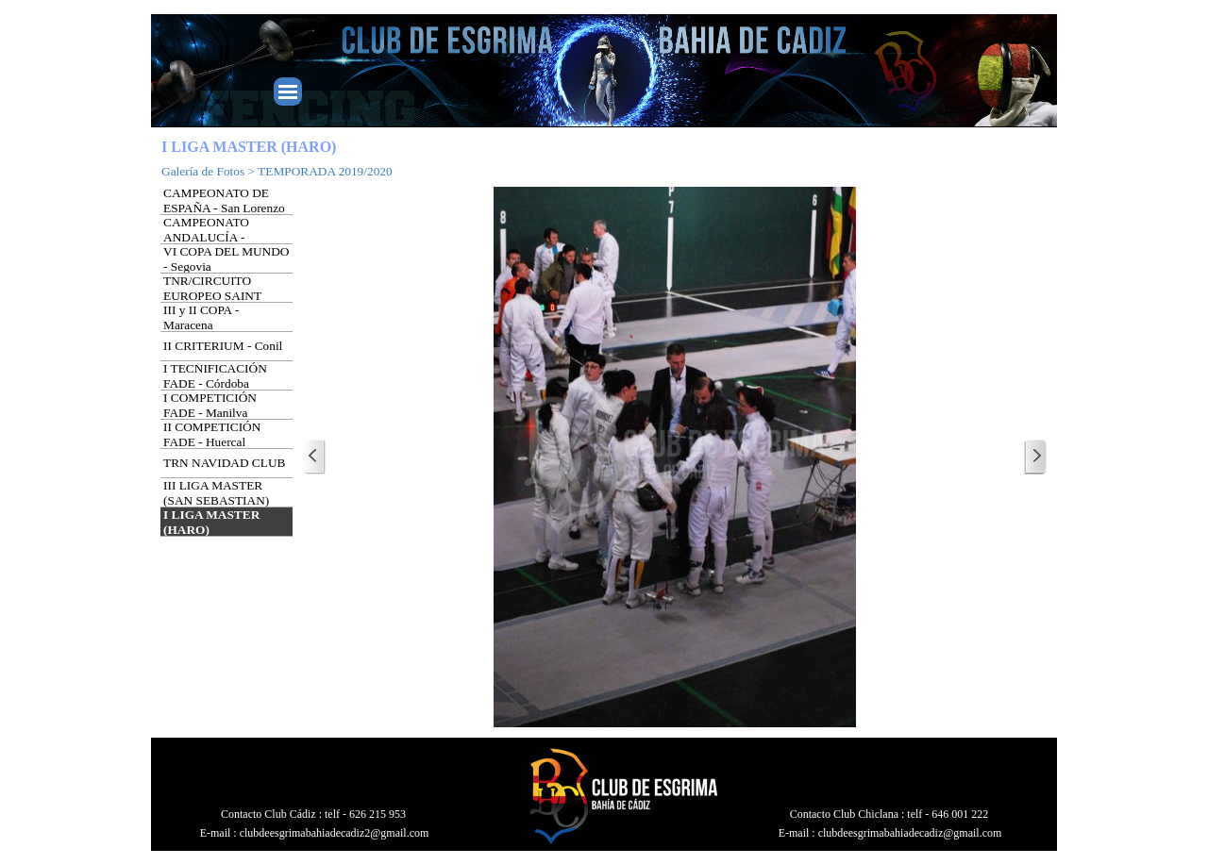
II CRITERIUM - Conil (222, 346)
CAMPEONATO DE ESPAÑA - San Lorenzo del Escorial (224, 208)
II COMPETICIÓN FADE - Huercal (211, 434)
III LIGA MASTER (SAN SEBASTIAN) (216, 492)
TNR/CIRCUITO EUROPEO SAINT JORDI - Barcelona (212, 296)
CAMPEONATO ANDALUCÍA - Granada (206, 237)
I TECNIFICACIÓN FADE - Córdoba (215, 376)
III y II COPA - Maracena (201, 317)
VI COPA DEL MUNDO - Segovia (226, 259)
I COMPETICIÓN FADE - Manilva (210, 405)
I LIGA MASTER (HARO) (211, 522)
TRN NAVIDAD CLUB (224, 463)
